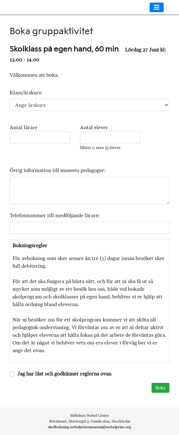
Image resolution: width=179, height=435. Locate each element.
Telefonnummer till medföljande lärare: (55, 215)
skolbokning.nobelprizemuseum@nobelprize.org (89, 427)
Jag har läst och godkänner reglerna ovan (64, 374)
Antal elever (94, 127)
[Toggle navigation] (157, 7)
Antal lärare (23, 127)
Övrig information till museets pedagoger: (58, 170)
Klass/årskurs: (26, 93)
